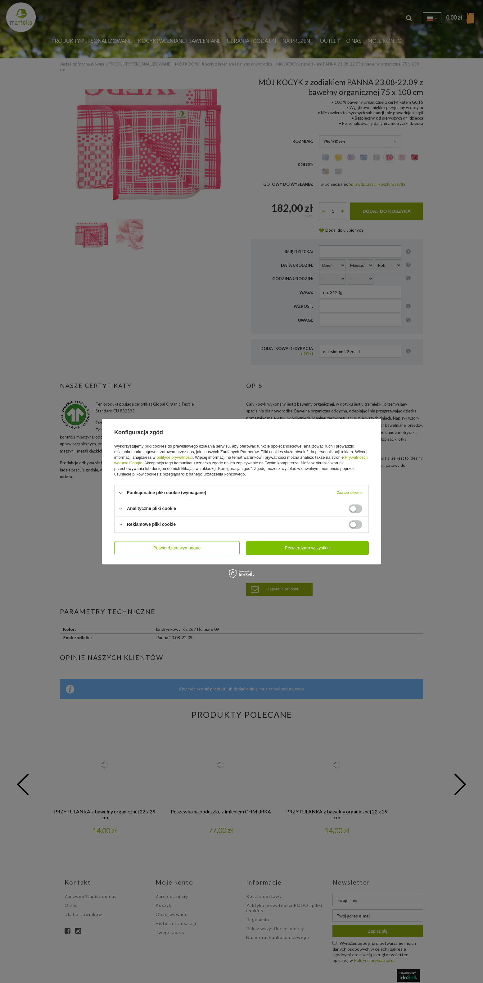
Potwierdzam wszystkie (307, 547)
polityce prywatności (175, 457)
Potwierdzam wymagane (177, 547)
